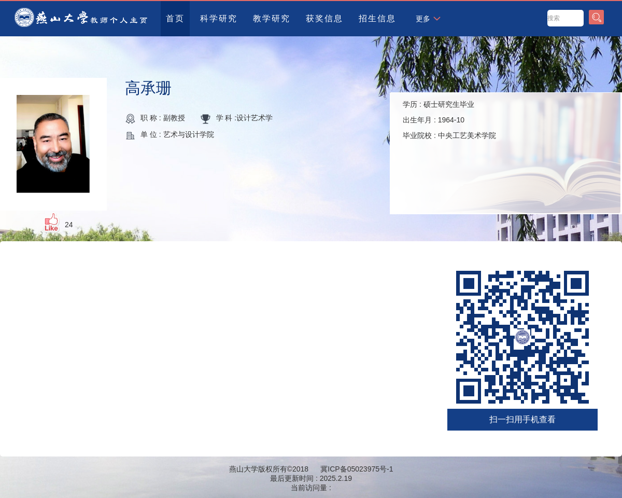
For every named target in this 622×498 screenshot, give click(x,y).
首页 (175, 18)
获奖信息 (324, 18)
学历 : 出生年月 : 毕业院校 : (449, 120)
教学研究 (271, 18)
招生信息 (377, 18)
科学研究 (218, 18)
